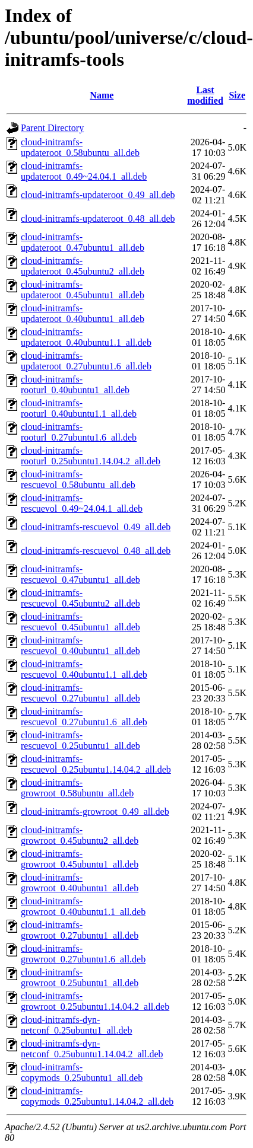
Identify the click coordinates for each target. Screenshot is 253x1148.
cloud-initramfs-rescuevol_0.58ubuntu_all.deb (78, 479)
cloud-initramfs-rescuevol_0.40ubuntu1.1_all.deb (84, 669)
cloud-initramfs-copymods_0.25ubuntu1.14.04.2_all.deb (97, 1096)
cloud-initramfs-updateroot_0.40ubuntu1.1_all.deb (86, 337)
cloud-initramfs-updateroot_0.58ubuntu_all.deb (80, 147)
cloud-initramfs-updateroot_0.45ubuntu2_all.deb (82, 266)
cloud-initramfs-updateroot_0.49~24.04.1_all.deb (84, 171)
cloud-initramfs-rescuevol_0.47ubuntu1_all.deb (80, 574)
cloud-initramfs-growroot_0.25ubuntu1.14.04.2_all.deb (95, 1001)
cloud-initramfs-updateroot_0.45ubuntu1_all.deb (82, 289)
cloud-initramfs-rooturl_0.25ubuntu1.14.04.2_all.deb (90, 455)
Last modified (205, 95)
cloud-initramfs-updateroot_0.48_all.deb (98, 218)
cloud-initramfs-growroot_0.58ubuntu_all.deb (77, 787)
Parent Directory (52, 128)
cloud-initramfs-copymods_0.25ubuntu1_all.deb (82, 1072)
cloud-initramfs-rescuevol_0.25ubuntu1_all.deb (80, 740)
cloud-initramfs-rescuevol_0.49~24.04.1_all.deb (82, 503)
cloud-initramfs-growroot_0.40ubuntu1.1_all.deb (83, 906)
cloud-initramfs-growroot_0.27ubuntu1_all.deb (79, 930)
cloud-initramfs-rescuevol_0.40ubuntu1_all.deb (80, 645)
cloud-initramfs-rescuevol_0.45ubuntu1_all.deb (80, 621)
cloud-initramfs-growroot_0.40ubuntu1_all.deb (79, 882)
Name (101, 95)
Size (237, 95)
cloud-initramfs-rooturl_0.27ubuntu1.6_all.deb (79, 432)
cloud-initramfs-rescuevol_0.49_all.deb (95, 527)
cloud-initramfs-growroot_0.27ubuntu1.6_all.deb (83, 953)
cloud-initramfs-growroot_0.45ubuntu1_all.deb (79, 859)
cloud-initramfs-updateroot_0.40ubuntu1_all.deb (82, 313)
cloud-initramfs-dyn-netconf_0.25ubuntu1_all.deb (76, 1025)
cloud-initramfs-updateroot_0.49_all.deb (98, 195)
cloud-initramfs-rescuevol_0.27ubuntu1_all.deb (80, 693)
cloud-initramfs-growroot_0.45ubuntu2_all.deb (79, 835)
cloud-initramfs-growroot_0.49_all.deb (95, 811)
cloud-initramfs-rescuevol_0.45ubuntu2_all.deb (80, 598)
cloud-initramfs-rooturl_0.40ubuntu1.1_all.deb (79, 408)
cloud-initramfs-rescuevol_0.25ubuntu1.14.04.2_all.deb (96, 764)
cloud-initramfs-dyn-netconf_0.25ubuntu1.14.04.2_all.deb (92, 1048)
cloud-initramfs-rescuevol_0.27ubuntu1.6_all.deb (84, 716)
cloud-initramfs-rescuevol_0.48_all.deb (95, 551)
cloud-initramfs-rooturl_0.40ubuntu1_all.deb (75, 384)
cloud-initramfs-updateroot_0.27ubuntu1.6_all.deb (86, 360)
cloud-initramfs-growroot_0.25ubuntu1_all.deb (79, 977)
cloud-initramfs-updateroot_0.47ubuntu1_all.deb (82, 242)
